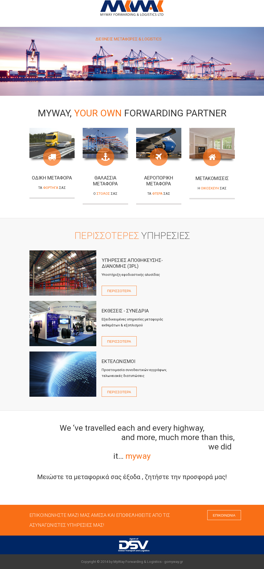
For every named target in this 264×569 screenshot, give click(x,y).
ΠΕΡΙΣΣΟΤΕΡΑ (119, 290)
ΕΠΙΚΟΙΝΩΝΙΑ (224, 515)
